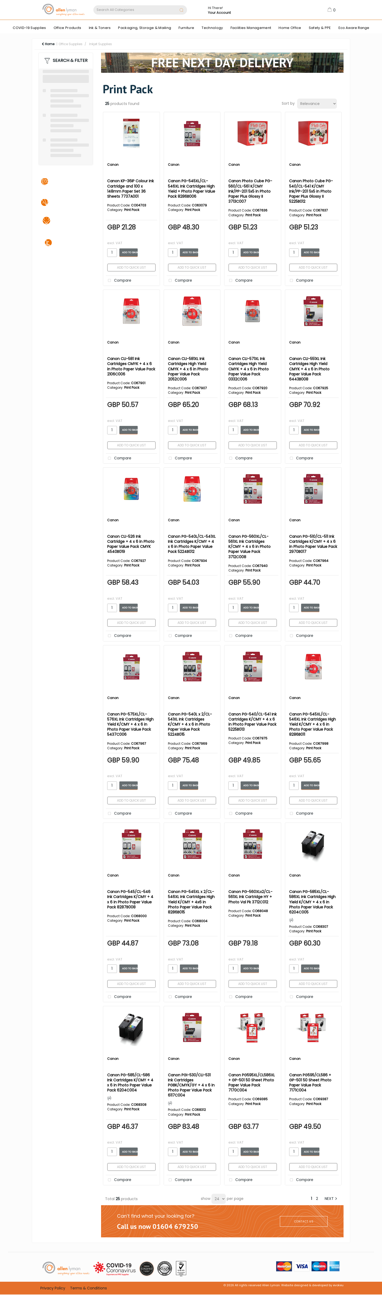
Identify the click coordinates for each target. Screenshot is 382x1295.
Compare (118, 280)
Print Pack (131, 210)
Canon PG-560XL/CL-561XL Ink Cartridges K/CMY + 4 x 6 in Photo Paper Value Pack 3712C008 (249, 547)
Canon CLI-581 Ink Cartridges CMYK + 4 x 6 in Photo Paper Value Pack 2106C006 (131, 366)
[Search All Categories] (140, 10)
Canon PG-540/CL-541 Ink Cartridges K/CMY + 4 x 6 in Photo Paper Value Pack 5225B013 (252, 722)
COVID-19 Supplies (29, 27)
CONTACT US (304, 1222)
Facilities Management (251, 27)
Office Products (67, 27)
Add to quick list (131, 267)
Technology (212, 27)
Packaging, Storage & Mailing (144, 27)
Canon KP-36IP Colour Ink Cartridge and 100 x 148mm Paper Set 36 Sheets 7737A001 (130, 188)
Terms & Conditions (88, 1288)
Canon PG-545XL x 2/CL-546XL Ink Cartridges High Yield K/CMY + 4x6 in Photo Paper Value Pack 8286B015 (191, 902)
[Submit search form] (181, 10)
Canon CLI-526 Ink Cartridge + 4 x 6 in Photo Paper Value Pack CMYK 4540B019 (130, 544)
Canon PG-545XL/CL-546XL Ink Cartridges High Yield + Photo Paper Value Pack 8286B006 (191, 188)
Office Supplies (71, 44)
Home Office (290, 27)
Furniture (186, 27)
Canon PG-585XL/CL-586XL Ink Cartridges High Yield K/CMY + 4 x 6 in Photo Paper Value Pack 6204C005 (312, 902)
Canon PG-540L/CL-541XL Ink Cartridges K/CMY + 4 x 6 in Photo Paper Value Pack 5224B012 (192, 544)
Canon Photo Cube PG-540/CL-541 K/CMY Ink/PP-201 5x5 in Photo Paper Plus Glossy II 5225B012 (311, 191)
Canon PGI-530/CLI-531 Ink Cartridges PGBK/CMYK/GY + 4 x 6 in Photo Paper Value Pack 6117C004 (191, 1085)
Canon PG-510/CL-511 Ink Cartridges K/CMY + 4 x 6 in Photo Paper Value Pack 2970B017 (313, 544)
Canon (113, 164)
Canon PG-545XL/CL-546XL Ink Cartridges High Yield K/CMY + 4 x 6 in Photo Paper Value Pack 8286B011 (312, 724)
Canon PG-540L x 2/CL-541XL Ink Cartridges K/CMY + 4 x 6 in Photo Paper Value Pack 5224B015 (190, 724)
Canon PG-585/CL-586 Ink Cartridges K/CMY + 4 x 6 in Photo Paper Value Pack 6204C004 (130, 1082)
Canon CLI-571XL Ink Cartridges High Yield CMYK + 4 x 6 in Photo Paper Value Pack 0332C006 (248, 369)
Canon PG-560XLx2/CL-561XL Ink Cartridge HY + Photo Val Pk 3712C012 (250, 896)
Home (48, 44)
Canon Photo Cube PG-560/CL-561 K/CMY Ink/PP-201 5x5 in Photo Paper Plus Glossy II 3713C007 (250, 191)
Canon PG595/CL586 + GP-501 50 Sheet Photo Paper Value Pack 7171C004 (310, 1082)
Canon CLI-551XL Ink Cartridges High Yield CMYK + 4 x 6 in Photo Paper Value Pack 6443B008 (309, 369)
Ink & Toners (100, 27)
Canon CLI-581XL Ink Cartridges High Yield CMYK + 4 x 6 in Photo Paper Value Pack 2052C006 (188, 369)
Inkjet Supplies (100, 44)
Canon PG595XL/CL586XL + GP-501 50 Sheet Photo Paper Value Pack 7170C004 (251, 1082)
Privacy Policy (52, 1288)
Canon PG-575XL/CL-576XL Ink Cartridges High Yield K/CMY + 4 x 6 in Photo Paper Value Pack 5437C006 (130, 724)
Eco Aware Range (353, 27)
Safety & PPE (320, 27)
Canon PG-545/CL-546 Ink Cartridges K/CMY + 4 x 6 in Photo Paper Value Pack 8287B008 (130, 899)
